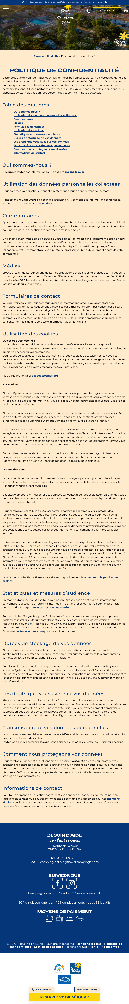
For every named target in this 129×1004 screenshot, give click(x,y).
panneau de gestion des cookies (48, 607)
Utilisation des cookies (29, 130)
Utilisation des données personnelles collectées (45, 115)
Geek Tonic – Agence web (100, 946)
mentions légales (73, 171)
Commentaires (23, 119)
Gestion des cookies (48, 946)
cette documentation (30, 631)
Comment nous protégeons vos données (40, 149)
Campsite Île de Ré (46, 56)
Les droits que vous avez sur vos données (41, 141)
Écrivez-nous (87, 989)
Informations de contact (29, 152)
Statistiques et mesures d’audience (37, 134)
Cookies (45, 203)
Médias (18, 122)
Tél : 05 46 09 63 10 (64, 858)
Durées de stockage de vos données (37, 137)
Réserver (107, 10)
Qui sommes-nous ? (27, 111)
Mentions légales (89, 943)
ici (30, 623)
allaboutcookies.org (45, 375)
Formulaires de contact (29, 126)
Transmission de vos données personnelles (42, 145)
